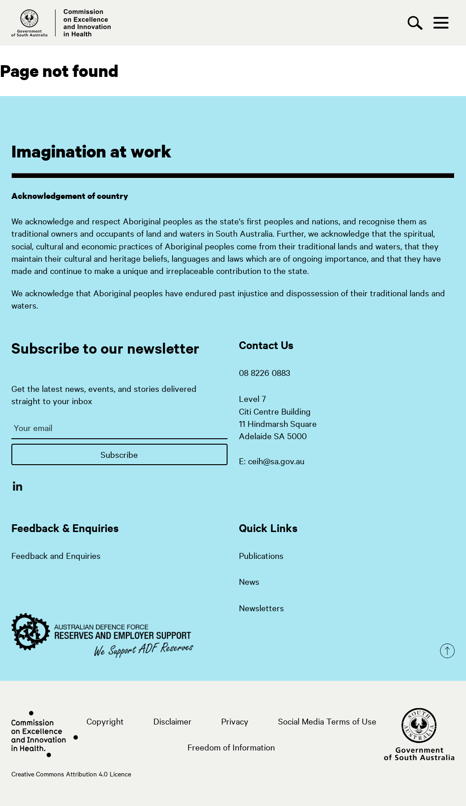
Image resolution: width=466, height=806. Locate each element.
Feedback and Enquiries (56, 555)
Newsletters (261, 607)
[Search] (417, 23)
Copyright (105, 720)
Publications (261, 555)
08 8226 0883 (264, 372)
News (249, 581)
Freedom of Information (231, 746)
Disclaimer (172, 720)
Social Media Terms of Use (327, 720)
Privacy (234, 720)
